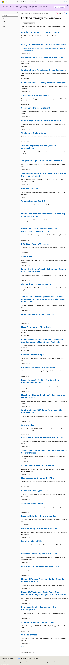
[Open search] (62, 2)
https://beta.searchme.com (28, 507)
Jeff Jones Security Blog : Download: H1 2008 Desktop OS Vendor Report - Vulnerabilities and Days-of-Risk (43, 299)
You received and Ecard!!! (33, 201)
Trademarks (61, 662)
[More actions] (66, 13)
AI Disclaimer (4, 662)
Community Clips (29, 635)
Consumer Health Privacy (42, 662)
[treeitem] (10, 18)
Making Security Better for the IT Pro (38, 478)
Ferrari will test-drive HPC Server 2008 (38, 314)
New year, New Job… (30, 188)
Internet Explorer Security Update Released (41, 120)
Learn (22, 13)
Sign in (65, 1)
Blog (20, 662)
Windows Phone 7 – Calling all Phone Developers (43, 83)
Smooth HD (26, 256)
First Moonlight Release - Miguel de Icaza (40, 566)
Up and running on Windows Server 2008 (40, 528)
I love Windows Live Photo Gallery (36, 327)
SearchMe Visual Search (32, 503)
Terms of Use (54, 662)
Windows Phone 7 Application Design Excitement (43, 70)
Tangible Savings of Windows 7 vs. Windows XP (43, 161)
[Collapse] (17, 12)
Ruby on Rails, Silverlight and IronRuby (39, 516)
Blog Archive (29, 13)
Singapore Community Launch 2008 (37, 622)
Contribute (26, 662)
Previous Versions (13, 662)
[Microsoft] (3, 2)
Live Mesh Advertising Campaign (36, 284)
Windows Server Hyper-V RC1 (34, 491)
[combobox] (10, 15)
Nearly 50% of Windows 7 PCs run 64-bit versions (43, 45)
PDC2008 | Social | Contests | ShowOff (38, 367)
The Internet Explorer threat (33, 133)
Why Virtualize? (28, 425)
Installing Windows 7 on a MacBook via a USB (42, 57)
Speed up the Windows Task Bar (36, 95)
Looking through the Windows (41, 13)
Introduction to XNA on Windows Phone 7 (40, 32)
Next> (22, 646)
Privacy (32, 662)
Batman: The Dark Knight (32, 355)
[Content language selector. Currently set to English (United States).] (8, 658)
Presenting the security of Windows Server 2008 (43, 438)
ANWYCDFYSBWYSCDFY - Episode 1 (38, 465)
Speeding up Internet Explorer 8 (35, 108)
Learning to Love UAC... (32, 541)
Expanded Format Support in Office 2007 (39, 554)
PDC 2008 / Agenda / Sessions (35, 244)
